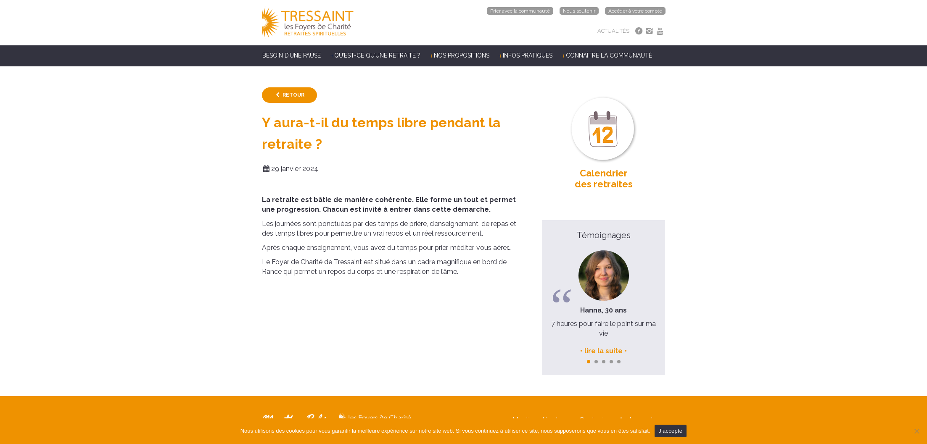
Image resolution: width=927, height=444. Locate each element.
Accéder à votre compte (635, 11)
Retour (293, 95)
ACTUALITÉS (613, 31)
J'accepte (671, 431)
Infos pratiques (527, 55)
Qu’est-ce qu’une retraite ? (377, 55)
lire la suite (603, 351)
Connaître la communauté (609, 55)
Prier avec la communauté (520, 11)
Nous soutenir (579, 11)
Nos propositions (461, 55)
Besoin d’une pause (291, 55)
